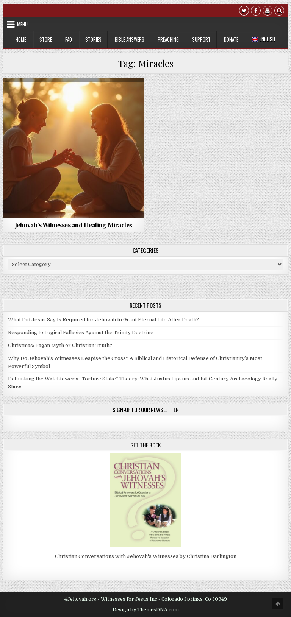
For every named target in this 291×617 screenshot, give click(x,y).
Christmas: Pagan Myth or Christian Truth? (60, 345)
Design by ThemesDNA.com (146, 609)
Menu (22, 24)
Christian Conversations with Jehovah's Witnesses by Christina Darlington (145, 556)
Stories (93, 39)
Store (45, 39)
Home (21, 39)
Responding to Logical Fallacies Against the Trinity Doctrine (80, 332)
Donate (231, 39)
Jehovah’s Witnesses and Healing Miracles (73, 225)
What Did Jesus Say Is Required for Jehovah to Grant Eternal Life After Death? (103, 320)
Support (201, 39)
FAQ (68, 39)
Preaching (168, 39)
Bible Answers (129, 39)
